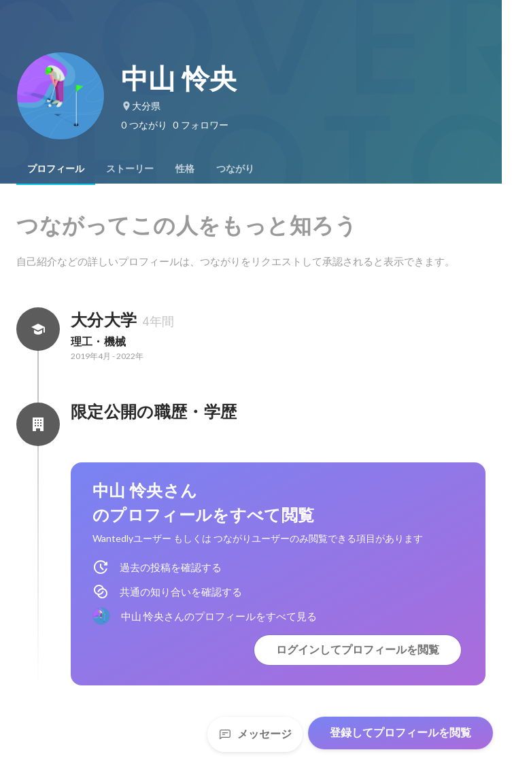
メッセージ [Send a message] (255, 734)
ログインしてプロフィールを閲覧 (357, 650)
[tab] (55, 168)
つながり (235, 168)
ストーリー (130, 168)
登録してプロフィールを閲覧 (400, 732)
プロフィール (55, 168)
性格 (184, 168)
